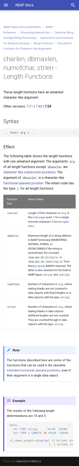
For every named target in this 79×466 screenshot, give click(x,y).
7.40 (39, 106)
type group (38, 265)
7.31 (30, 106)
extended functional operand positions (33, 370)
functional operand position (23, 183)
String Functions (43, 43)
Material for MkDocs (29, 461)
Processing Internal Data (35, 32)
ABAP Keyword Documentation (22, 27)
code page (38, 217)
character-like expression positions (29, 172)
